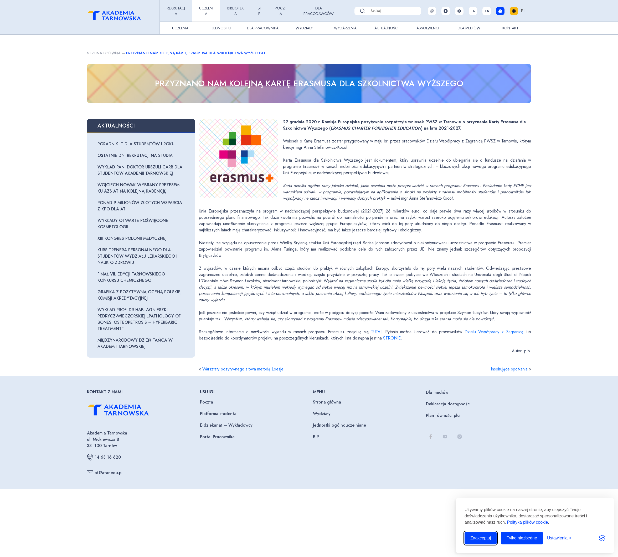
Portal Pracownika (217, 437)
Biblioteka (235, 11)
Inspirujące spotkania (509, 369)
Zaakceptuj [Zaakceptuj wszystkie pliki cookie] (480, 538)
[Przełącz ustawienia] (559, 538)
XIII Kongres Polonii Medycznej (132, 238)
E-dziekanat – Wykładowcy (226, 425)
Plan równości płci (443, 415)
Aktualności (386, 28)
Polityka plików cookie (527, 522)
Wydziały (304, 28)
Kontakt (510, 28)
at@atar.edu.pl (104, 473)
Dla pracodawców (318, 11)
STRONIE (392, 338)
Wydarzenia (345, 28)
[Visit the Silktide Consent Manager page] (602, 538)
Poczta (281, 11)
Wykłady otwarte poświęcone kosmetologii (132, 224)
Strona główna (104, 53)
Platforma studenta (218, 414)
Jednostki (222, 28)
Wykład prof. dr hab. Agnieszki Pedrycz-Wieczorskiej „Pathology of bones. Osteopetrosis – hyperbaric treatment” (139, 319)
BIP (259, 11)
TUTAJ (376, 332)
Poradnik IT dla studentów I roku (135, 144)
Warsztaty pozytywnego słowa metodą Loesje (243, 369)
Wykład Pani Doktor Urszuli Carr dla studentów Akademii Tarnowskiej (139, 170)
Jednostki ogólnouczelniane (339, 425)
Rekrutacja (176, 11)
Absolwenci (427, 28)
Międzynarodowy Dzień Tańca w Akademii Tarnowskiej (135, 343)
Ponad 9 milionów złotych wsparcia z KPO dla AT (139, 206)
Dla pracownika (263, 28)
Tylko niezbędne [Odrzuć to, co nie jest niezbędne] (522, 538)
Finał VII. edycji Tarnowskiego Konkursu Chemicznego (131, 277)
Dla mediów (437, 392)
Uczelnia (206, 11)
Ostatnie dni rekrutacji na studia (135, 155)
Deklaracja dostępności (448, 404)
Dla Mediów (469, 28)
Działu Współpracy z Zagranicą (494, 332)
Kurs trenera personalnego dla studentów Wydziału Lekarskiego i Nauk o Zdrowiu (137, 256)
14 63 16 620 (104, 457)
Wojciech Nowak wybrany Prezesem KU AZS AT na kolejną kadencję (138, 188)
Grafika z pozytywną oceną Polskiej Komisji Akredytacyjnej (139, 295)
